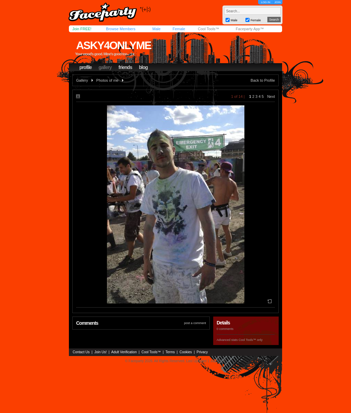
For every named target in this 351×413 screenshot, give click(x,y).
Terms (170, 352)
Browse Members (120, 29)
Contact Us (81, 352)
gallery (104, 67)
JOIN (278, 2)
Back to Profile (263, 80)
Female (178, 29)
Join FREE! (82, 29)
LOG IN (265, 2)
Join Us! (100, 352)
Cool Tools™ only (251, 340)
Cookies (186, 352)
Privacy (202, 352)
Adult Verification (124, 352)
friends (125, 67)
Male (156, 29)
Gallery (82, 80)
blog (143, 67)
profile (86, 67)
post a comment (195, 323)
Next (271, 96)
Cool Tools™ (208, 29)
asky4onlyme (113, 45)
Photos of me (107, 80)
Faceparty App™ (250, 29)
